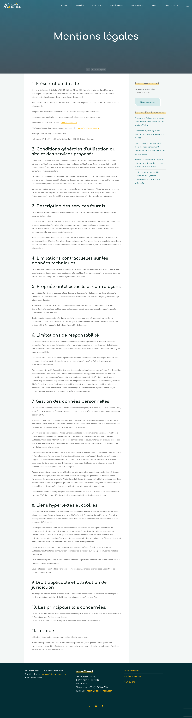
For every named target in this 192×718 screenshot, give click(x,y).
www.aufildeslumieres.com (87, 128)
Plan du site (129, 682)
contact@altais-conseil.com (98, 691)
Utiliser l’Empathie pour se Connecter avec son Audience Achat (150, 134)
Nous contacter (148, 102)
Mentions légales (132, 676)
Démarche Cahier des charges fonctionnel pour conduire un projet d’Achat (150, 121)
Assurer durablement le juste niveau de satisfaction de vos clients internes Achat (149, 163)
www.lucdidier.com (69, 122)
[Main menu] (185, 6)
